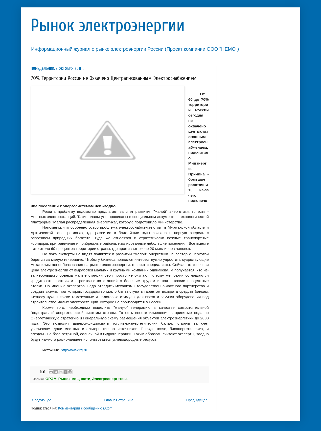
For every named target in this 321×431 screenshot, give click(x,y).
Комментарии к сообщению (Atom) (86, 408)
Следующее (41, 400)
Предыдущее (196, 400)
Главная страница (119, 400)
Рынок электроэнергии (108, 25)
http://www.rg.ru (74, 350)
